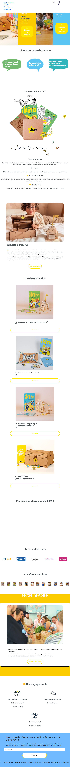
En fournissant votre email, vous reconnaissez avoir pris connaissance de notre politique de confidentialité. (37, 762)
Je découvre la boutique (27, 31)
